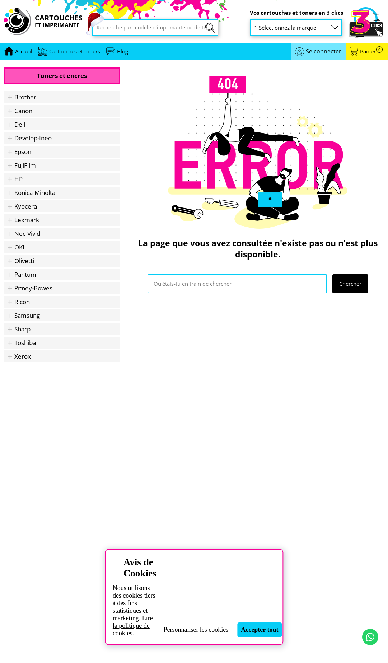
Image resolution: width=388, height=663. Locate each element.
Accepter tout (259, 629)
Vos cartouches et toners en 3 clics (296, 12)
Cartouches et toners (74, 51)
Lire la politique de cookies (133, 626)
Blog (122, 51)
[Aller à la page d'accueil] (23, 51)
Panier (371, 51)
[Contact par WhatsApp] (370, 637)
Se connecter (323, 51)
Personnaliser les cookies (195, 629)
